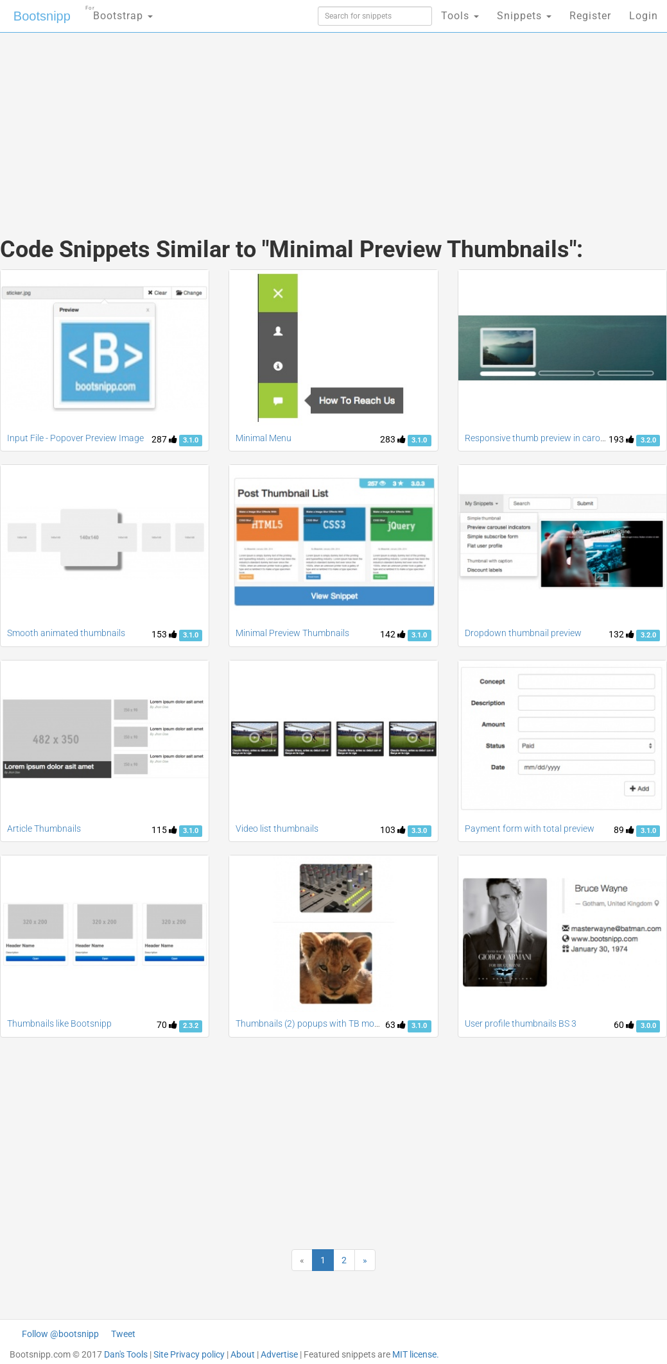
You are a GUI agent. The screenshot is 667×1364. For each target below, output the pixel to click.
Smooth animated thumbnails (66, 633)
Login (643, 16)
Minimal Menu (263, 438)
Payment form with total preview (529, 828)
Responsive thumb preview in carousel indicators (561, 438)
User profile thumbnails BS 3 (520, 1023)
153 (164, 634)
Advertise (279, 1354)
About (242, 1354)
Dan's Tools (126, 1354)
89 (624, 830)
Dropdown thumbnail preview (523, 633)
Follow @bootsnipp (60, 1334)
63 (395, 1025)
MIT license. (415, 1354)
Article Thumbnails (44, 828)
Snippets (524, 16)
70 (167, 1025)
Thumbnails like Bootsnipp (59, 1023)
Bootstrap (119, 12)
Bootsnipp (42, 16)
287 (164, 439)
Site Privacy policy (189, 1354)
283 (393, 439)
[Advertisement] (222, 122)
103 (393, 830)
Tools (460, 16)
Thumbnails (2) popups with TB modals (313, 1023)
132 (621, 634)
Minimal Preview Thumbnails (292, 633)
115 (164, 830)
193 (621, 439)
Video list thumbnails (277, 828)
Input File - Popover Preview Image (75, 438)
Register (590, 16)
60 (624, 1025)
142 (393, 634)
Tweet (123, 1334)
